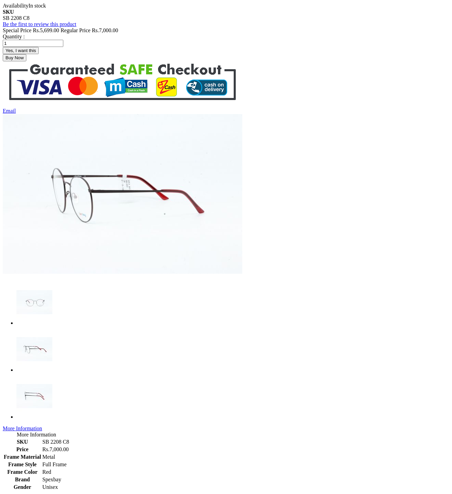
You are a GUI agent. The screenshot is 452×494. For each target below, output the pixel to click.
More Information (22, 428)
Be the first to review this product (39, 24)
